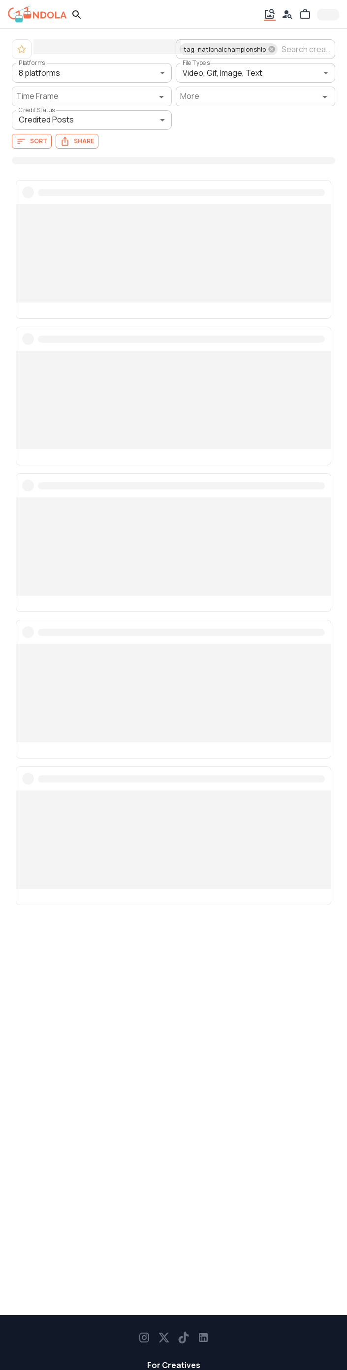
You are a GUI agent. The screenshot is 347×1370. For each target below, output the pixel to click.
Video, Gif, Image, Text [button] (222, 72)
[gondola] (37, 14)
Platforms (32, 63)
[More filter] (256, 96)
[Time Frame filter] (92, 96)
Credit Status (37, 110)
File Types (196, 63)
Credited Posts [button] (46, 119)
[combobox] (306, 49)
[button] (229, 49)
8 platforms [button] (39, 72)
